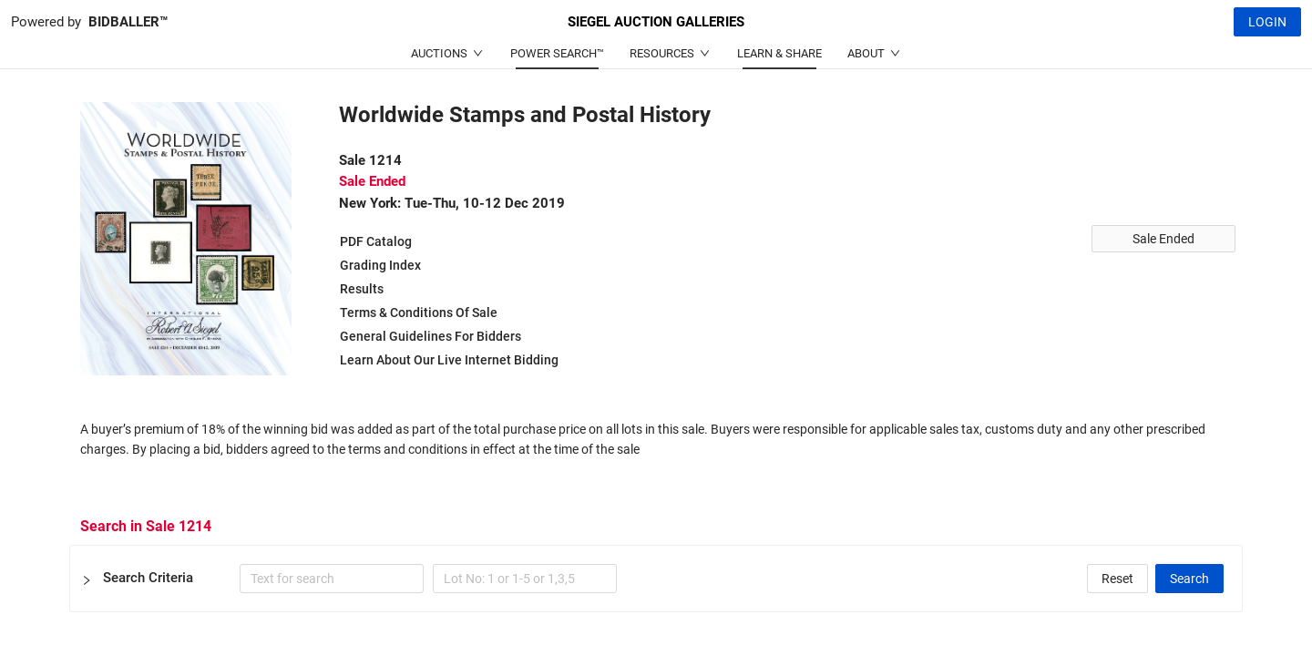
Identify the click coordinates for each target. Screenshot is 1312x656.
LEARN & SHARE (779, 53)
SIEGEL (656, 22)
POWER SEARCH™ (557, 53)
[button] (656, 578)
